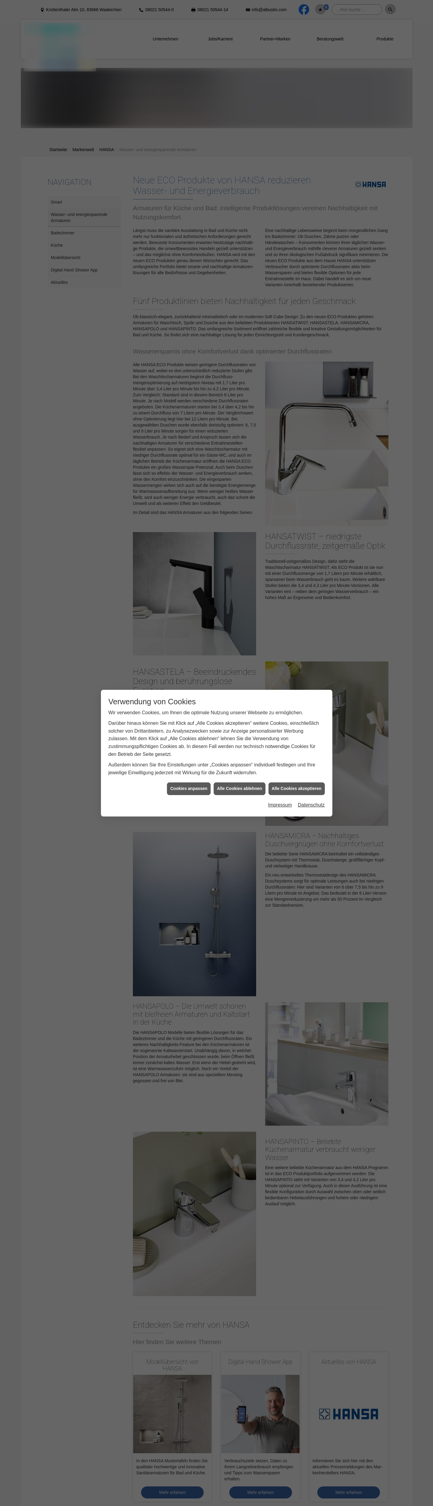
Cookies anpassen (188, 788)
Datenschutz (311, 804)
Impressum (280, 804)
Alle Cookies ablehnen (239, 788)
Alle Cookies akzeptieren (297, 788)
